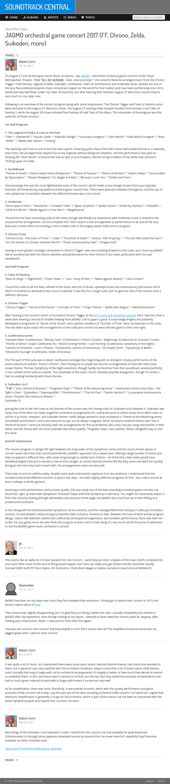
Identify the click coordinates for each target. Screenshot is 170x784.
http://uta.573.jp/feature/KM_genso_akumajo (33, 748)
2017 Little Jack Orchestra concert (115, 315)
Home (161, 781)
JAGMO (85, 76)
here (37, 604)
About (149, 781)
